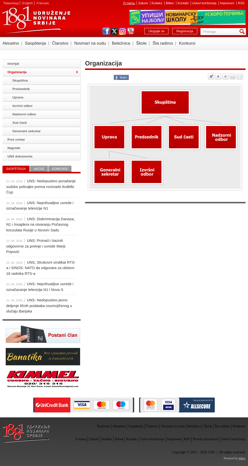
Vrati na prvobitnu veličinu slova (218, 76)
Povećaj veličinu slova (211, 76)
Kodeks (157, 3)
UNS (36, 19)
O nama (129, 3)
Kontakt (183, 3)
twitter (114, 31)
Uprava (17, 97)
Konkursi (187, 43)
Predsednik (21, 89)
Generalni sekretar (26, 131)
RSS (241, 3)
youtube (130, 31)
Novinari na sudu (90, 43)
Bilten (170, 3)
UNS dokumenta (19, 156)
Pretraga (243, 31)
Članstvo (60, 43)
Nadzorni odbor (24, 114)
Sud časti (19, 122)
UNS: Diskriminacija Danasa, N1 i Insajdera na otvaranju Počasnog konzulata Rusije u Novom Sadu (40, 224)
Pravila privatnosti (205, 439)
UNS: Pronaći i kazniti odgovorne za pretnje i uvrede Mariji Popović (35, 246)
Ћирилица (11, 3)
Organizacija (17, 72)
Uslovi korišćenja (204, 3)
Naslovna (103, 426)
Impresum (227, 3)
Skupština (20, 80)
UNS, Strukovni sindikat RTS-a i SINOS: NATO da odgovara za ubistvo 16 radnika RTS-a (41, 268)
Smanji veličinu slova (225, 76)
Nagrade (13, 148)
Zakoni (143, 3)
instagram (122, 31)
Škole (141, 43)
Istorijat (13, 63)
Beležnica (121, 43)
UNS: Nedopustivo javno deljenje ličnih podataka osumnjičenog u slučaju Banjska (39, 305)
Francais (42, 3)
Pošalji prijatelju (240, 76)
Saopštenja (35, 43)
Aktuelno (10, 43)
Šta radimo (163, 43)
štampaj (232, 76)
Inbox (242, 458)
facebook (106, 31)
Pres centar (16, 139)
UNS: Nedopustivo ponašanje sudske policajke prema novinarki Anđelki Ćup (41, 186)
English (27, 3)
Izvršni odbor (22, 105)
